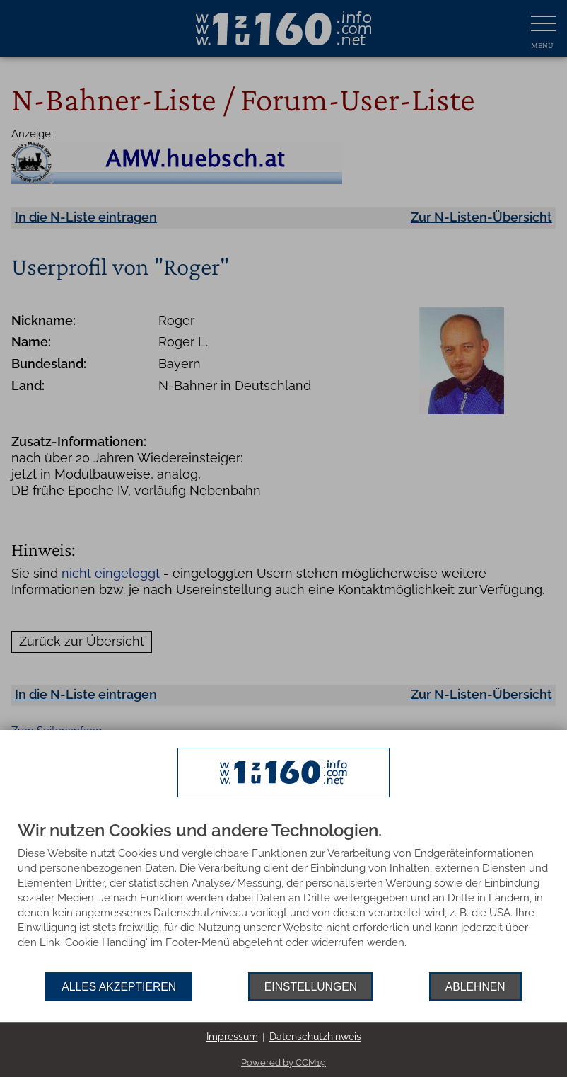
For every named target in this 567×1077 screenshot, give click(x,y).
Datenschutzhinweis (315, 1036)
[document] (283, 896)
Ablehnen (475, 987)
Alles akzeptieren (119, 987)
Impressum (232, 1036)
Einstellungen (310, 987)
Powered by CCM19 (283, 1062)
